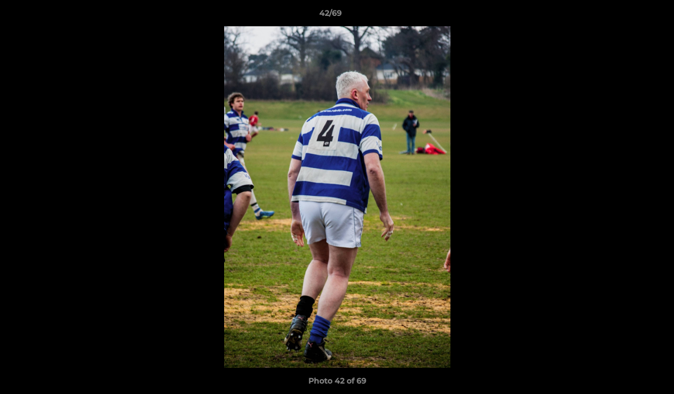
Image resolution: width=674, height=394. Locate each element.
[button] (628, 16)
